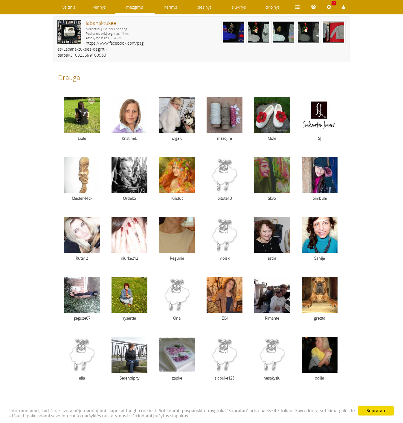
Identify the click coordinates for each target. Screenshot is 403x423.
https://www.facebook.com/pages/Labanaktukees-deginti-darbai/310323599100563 (100, 49)
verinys (99, 7)
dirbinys (272, 7)
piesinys (204, 7)
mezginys (134, 7)
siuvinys (239, 7)
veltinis (68, 7)
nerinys (170, 7)
